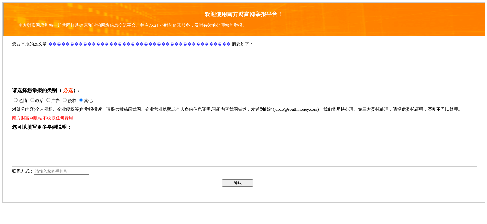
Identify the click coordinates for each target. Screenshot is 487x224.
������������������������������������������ (139, 44)
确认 (238, 182)
